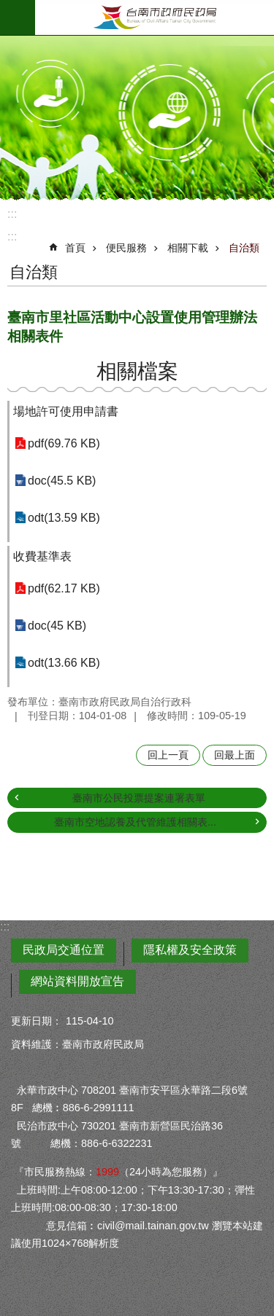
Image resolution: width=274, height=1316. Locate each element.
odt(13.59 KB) (64, 518)
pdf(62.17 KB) (64, 588)
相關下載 (187, 248)
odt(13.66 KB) (64, 663)
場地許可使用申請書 (65, 411)
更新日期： (36, 1021)
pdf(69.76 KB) (64, 443)
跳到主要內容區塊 (7, 7)
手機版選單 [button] (17, 17)
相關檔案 (137, 371)
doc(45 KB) (57, 625)
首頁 (75, 248)
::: (12, 214)
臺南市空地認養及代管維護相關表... (135, 822)
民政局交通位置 (63, 950)
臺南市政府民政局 (154, 17)
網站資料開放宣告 (77, 981)
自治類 (244, 248)
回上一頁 (168, 755)
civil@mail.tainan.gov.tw (153, 1225)
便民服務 (126, 248)
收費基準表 (42, 556)
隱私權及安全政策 (190, 950)
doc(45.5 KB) (62, 480)
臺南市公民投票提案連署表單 (138, 798)
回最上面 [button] (234, 755)
